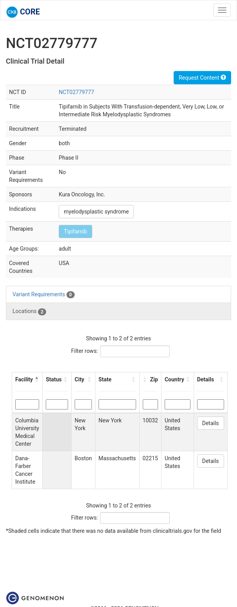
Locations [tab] (29, 311)
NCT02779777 (76, 92)
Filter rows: (84, 351)
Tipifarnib (75, 231)
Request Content (202, 78)
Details (210, 423)
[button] (36, 379)
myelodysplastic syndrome (96, 211)
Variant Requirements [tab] (44, 294)
